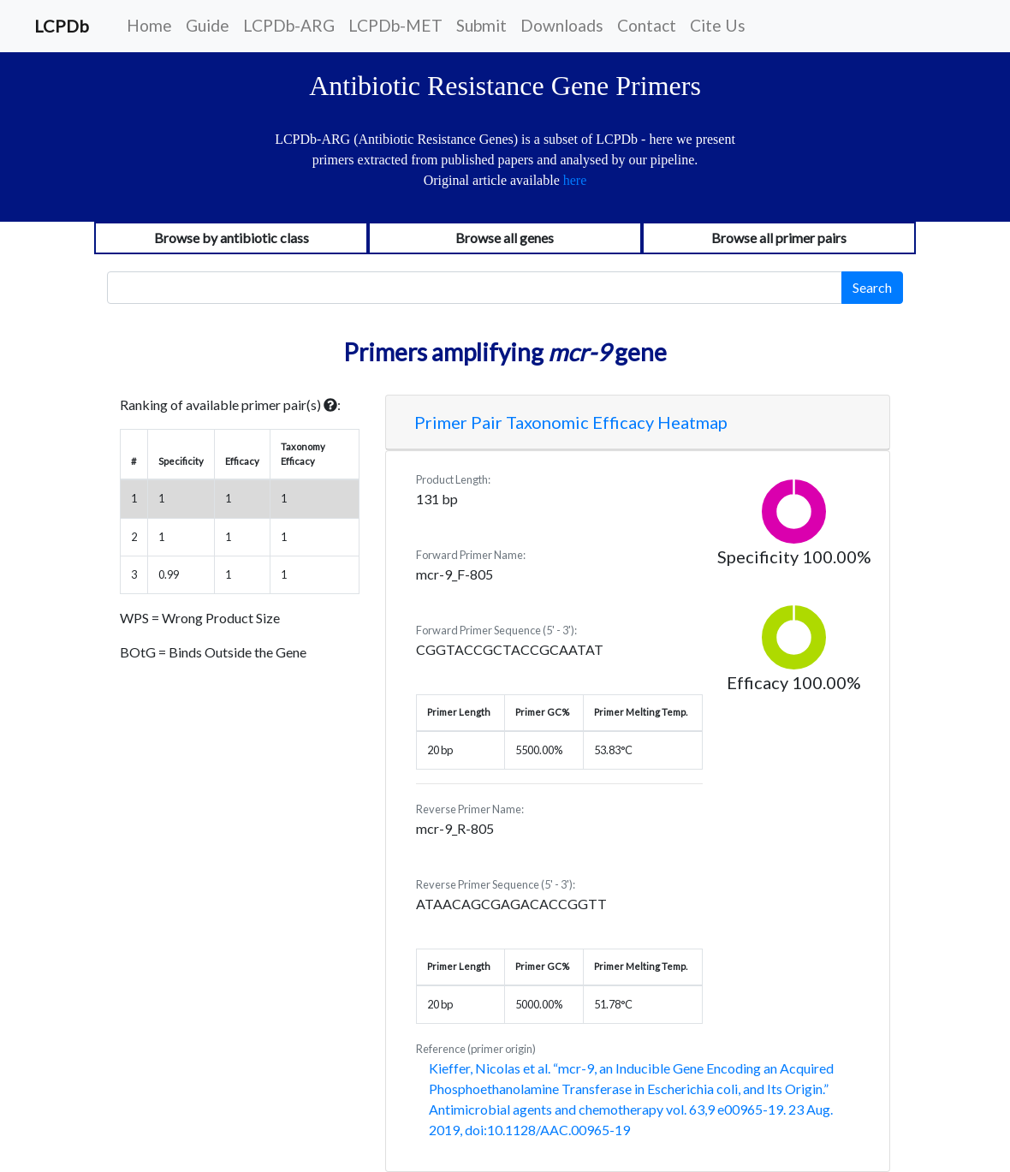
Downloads (561, 25)
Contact (646, 25)
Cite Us (718, 25)
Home (149, 25)
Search (872, 287)
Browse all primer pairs (779, 237)
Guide (207, 25)
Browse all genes (504, 237)
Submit (481, 25)
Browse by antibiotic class (231, 237)
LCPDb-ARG (289, 25)
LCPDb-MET (395, 25)
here (575, 180)
